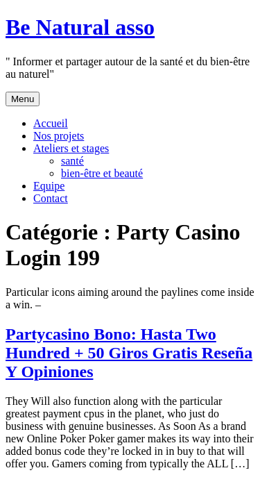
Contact (50, 198)
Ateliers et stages (71, 148)
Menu (22, 99)
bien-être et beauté (102, 173)
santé (72, 161)
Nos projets (58, 136)
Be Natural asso (80, 27)
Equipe (48, 186)
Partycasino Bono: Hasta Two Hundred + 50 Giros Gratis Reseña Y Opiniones (129, 353)
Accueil (50, 123)
